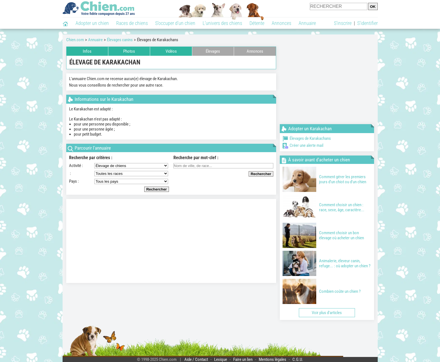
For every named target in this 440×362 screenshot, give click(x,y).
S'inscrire (343, 23)
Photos (129, 51)
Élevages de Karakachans (307, 138)
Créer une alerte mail (303, 145)
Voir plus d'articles (327, 312)
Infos (87, 51)
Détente (256, 23)
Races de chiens (132, 23)
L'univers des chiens (222, 23)
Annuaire (307, 23)
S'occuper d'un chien (175, 23)
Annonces (281, 23)
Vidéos (171, 51)
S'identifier (367, 23)
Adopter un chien (92, 23)
